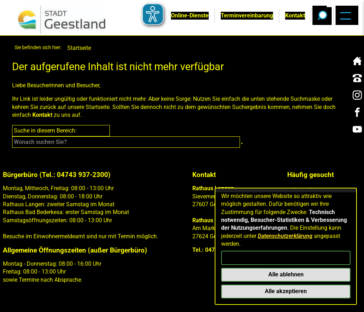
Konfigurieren (286, 257)
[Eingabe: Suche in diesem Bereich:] (126, 142)
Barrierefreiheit (146, 301)
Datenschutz (96, 301)
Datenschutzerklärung (285, 236)
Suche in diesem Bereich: (45, 130)
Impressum (53, 301)
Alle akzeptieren (286, 291)
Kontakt (42, 114)
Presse (187, 301)
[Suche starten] (241, 143)
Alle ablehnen (286, 274)
